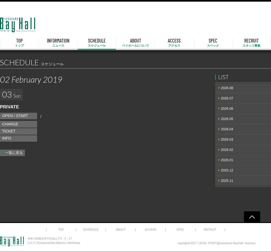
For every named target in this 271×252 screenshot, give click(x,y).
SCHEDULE (97, 43)
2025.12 (227, 170)
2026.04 (227, 129)
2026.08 (227, 88)
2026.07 (227, 98)
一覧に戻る (14, 153)
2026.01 (227, 160)
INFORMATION (58, 43)
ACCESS (174, 43)
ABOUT (135, 43)
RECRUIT (252, 43)
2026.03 (227, 139)
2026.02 (227, 150)
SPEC (213, 43)
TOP (19, 43)
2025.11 (227, 181)
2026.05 (227, 119)
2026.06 (227, 109)
